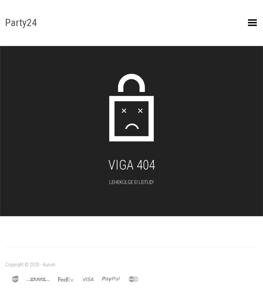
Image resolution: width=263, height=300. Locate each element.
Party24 (21, 22)
